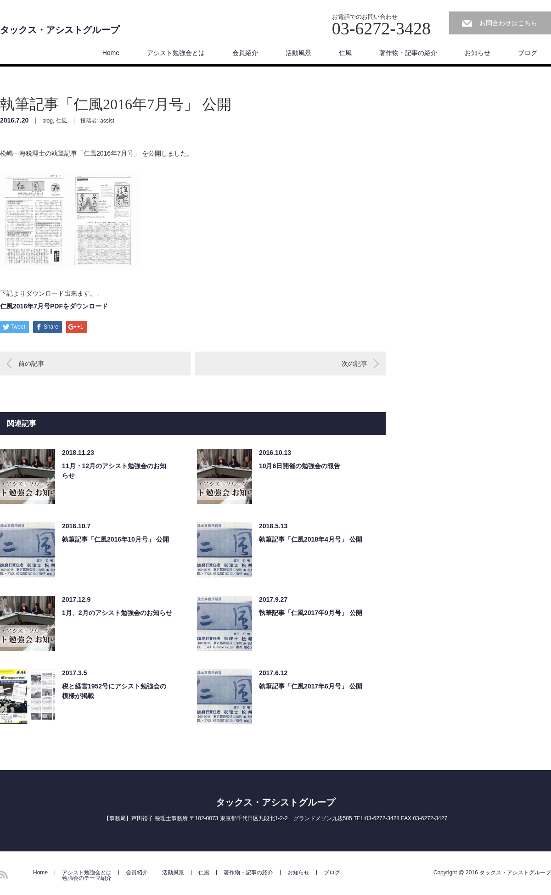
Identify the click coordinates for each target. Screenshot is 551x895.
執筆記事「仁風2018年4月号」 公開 (310, 539)
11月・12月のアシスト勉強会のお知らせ (114, 470)
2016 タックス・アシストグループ (508, 872)
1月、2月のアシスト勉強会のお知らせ (117, 612)
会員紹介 (245, 52)
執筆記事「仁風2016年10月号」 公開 (115, 539)
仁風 (345, 52)
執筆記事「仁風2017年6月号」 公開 (310, 686)
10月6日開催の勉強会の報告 (299, 466)
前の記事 (31, 363)
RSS (4, 874)
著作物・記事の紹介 (408, 52)
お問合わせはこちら (508, 23)
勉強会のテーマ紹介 (87, 878)
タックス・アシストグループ (59, 29)
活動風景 (298, 52)
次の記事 (354, 363)
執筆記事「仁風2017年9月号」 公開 (310, 612)
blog (47, 120)
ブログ (527, 52)
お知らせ (477, 52)
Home (110, 52)
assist (107, 120)
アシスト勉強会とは (176, 52)
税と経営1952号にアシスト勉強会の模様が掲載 (114, 690)
